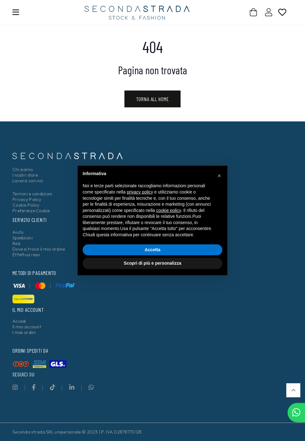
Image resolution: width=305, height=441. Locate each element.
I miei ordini (24, 332)
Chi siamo (22, 169)
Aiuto (17, 232)
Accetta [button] (153, 249)
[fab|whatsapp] (91, 387)
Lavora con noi (27, 181)
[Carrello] (253, 12)
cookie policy (168, 210)
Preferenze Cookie (31, 210)
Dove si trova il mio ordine (38, 249)
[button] (293, 390)
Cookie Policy (26, 205)
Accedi (19, 321)
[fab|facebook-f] (34, 387)
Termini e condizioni (32, 194)
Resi (16, 243)
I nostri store (25, 175)
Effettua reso (26, 254)
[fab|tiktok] (52, 387)
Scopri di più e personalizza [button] (152, 263)
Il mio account (26, 327)
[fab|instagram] (15, 387)
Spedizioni (22, 238)
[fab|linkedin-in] (72, 387)
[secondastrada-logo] (137, 13)
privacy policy (140, 191)
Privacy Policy (26, 199)
